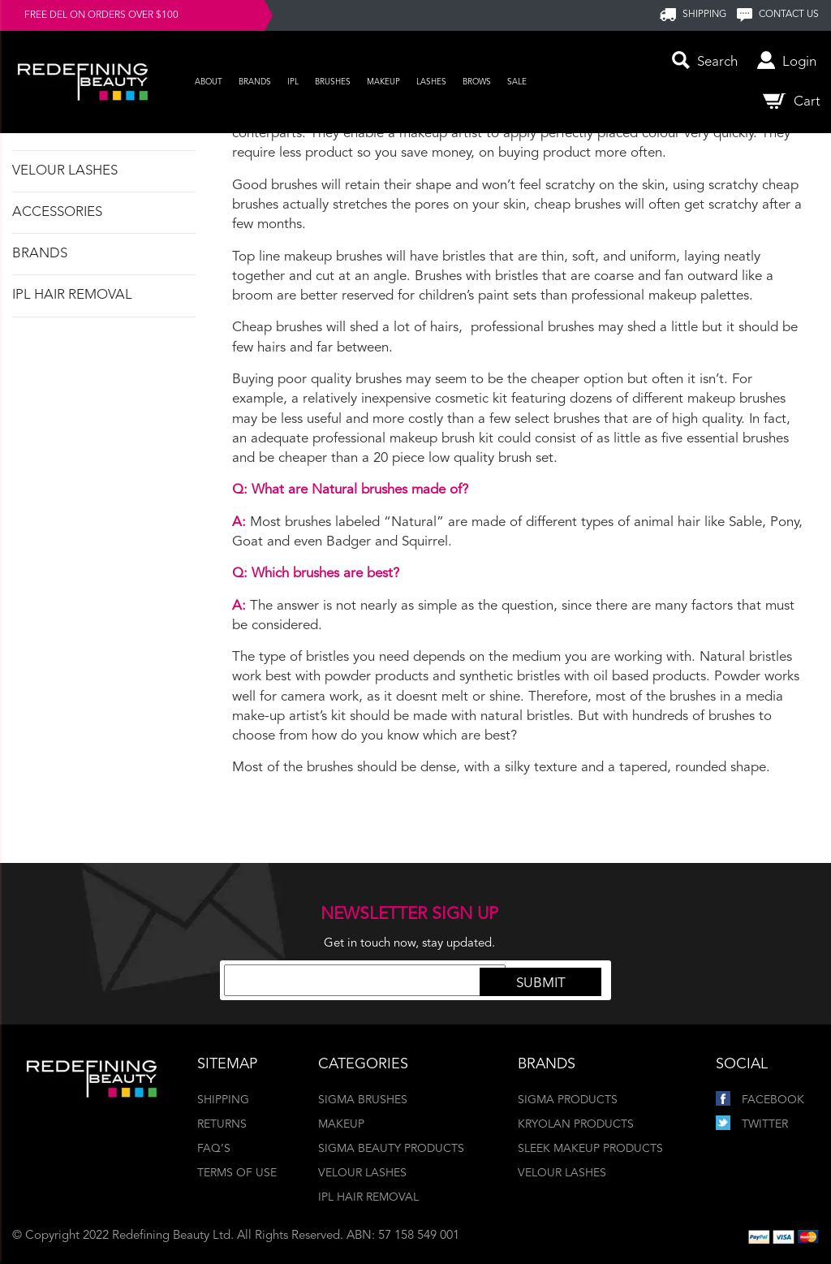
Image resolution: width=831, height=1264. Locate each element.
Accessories (57, 212)
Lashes (431, 82)
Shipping (223, 1100)
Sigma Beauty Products (391, 1148)
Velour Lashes (65, 171)
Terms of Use (237, 1173)
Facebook (760, 1100)
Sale (517, 82)
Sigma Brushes (362, 1100)
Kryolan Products (576, 1124)
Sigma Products (568, 1100)
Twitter (752, 1124)
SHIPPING (704, 14)
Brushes (333, 82)
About (208, 82)
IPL (293, 82)
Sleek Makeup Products (590, 1148)
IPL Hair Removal (72, 295)
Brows (477, 82)
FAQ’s (213, 1148)
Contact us (789, 14)
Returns (222, 1124)
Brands (255, 82)
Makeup (383, 82)
